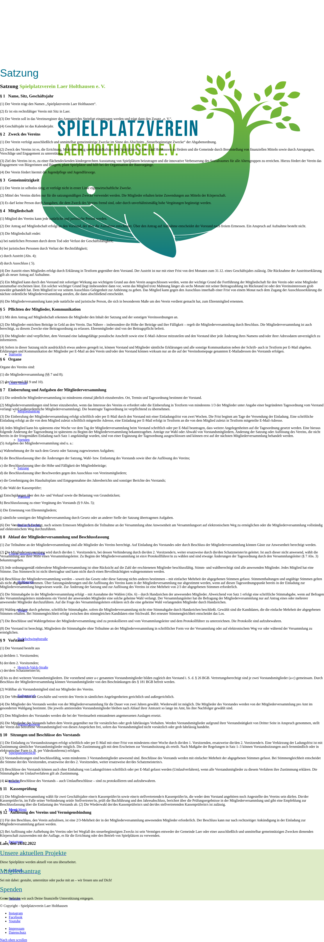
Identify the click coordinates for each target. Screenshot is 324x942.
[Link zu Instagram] (16, 913)
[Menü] (18, 810)
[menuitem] (166, 929)
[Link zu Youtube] (15, 921)
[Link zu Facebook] (15, 917)
